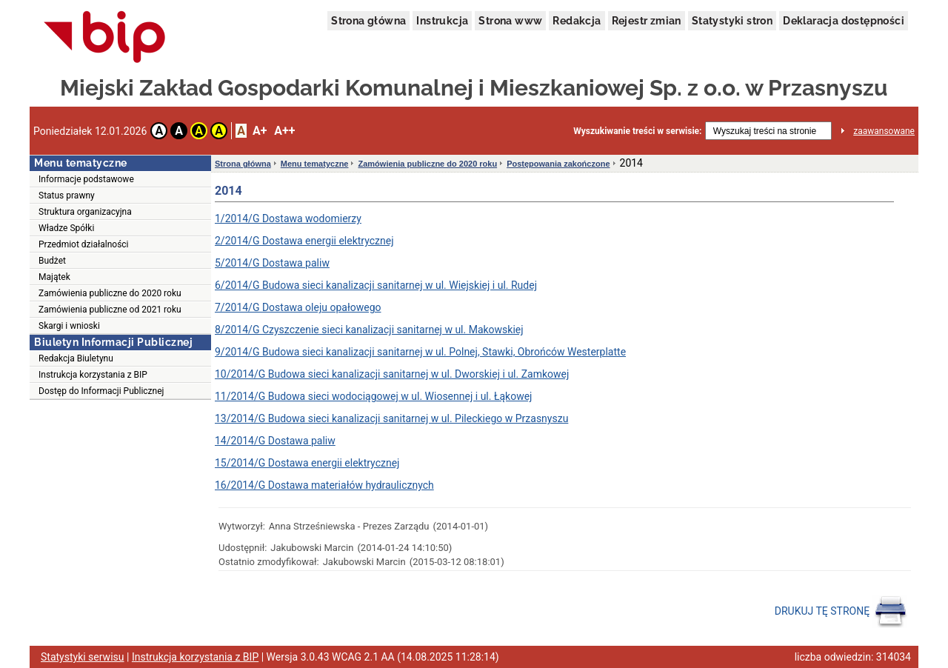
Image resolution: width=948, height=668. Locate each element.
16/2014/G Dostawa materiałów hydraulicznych (324, 485)
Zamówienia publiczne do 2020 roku (110, 293)
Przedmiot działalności (84, 244)
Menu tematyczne (315, 163)
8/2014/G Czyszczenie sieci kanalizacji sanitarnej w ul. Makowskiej (369, 329)
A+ (260, 131)
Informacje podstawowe (86, 179)
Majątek (54, 277)
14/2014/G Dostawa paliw (275, 441)
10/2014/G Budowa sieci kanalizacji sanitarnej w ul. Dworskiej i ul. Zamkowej (392, 374)
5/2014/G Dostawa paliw (272, 263)
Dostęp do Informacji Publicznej (101, 391)
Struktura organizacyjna (85, 212)
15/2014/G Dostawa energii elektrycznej (307, 463)
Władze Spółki (66, 228)
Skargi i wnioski (69, 326)
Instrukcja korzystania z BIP (93, 375)
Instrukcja (442, 21)
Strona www (510, 21)
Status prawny (67, 195)
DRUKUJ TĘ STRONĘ (841, 611)
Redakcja (577, 21)
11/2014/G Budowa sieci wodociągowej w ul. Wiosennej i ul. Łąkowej (373, 396)
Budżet (52, 260)
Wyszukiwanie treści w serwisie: (637, 131)
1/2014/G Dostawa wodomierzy (288, 218)
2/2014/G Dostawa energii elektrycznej (304, 241)
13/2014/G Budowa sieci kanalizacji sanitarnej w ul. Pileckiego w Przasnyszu (391, 418)
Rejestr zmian (646, 21)
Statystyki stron (732, 21)
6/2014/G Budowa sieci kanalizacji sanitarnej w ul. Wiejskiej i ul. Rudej (376, 285)
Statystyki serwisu (82, 657)
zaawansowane (884, 131)
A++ (284, 131)
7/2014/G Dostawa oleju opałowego (298, 307)
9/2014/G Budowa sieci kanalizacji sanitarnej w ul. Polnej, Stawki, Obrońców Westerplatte (420, 352)
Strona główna (368, 21)
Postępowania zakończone (558, 163)
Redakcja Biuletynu (76, 358)
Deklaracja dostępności (843, 21)
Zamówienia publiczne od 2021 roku (110, 309)
